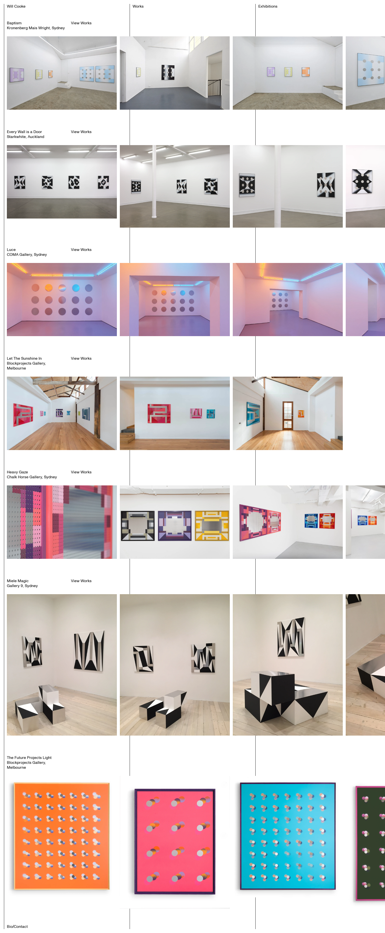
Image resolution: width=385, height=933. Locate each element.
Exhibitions (267, 6)
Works (138, 6)
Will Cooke (16, 6)
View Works (81, 23)
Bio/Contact (17, 926)
